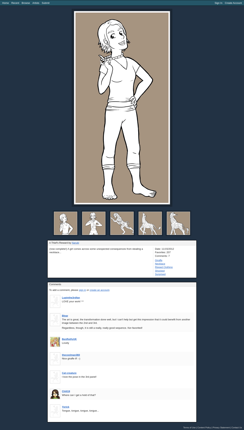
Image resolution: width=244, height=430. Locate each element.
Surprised (160, 274)
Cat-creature (69, 373)
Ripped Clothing (164, 267)
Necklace (160, 263)
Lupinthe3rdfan (71, 297)
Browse (26, 3)
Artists (35, 3)
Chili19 (66, 391)
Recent (15, 3)
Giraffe (158, 260)
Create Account (233, 3)
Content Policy (204, 427)
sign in (82, 290)
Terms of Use (189, 427)
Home (5, 3)
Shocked (160, 270)
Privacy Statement (221, 427)
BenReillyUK (69, 339)
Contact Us (236, 427)
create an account (99, 290)
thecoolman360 (71, 354)
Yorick (65, 406)
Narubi (75, 242)
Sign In (218, 3)
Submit (45, 3)
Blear (65, 315)
